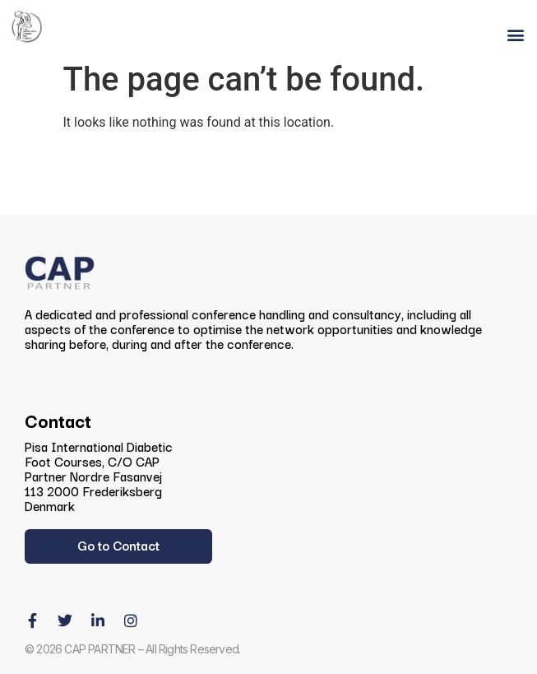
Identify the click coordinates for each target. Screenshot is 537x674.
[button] (515, 35)
